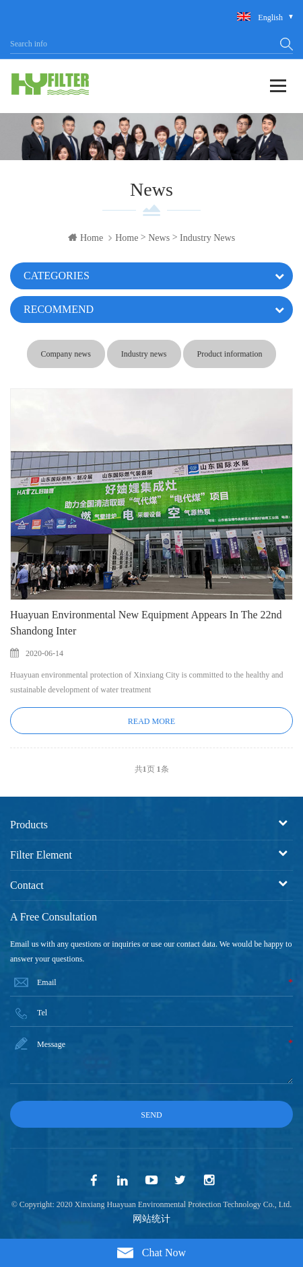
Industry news (207, 238)
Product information (230, 354)
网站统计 (151, 1219)
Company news (66, 354)
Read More (151, 721)
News (159, 238)
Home (85, 238)
